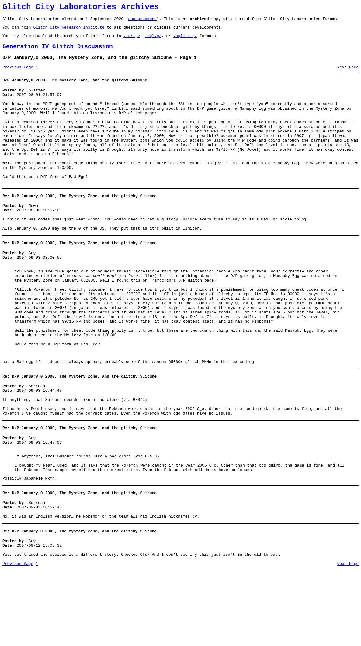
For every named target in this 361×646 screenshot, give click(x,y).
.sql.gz (153, 40)
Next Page (348, 74)
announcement (142, 21)
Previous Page (17, 74)
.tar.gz (131, 40)
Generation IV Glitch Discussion (57, 52)
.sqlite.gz (185, 40)
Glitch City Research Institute (68, 30)
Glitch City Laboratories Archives (80, 7)
